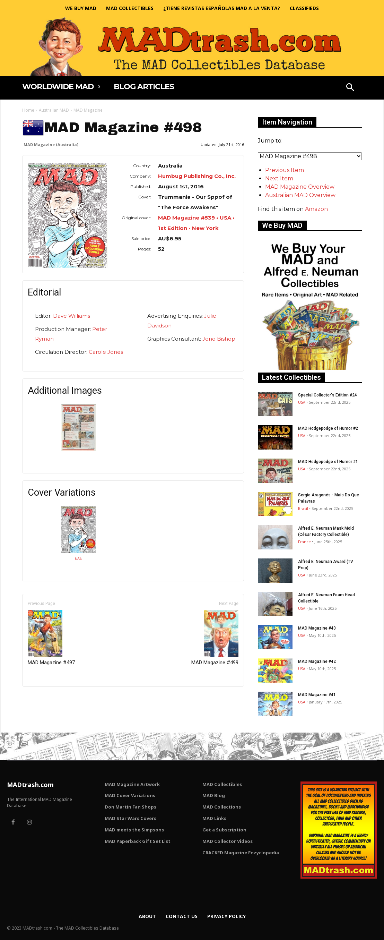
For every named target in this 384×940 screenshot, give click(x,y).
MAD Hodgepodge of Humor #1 (328, 461)
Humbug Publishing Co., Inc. (197, 176)
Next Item (279, 178)
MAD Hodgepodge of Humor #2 (328, 428)
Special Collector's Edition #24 (327, 395)
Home (28, 110)
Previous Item (284, 170)
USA (78, 559)
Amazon (316, 209)
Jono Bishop (218, 338)
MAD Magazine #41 (317, 694)
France (304, 541)
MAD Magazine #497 (51, 638)
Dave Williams (71, 316)
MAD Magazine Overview (299, 186)
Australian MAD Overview (300, 195)
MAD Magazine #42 (317, 661)
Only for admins (46, 698)
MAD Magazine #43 (317, 628)
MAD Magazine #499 (214, 638)
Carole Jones (106, 352)
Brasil (303, 508)
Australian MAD (54, 110)
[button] (350, 88)
